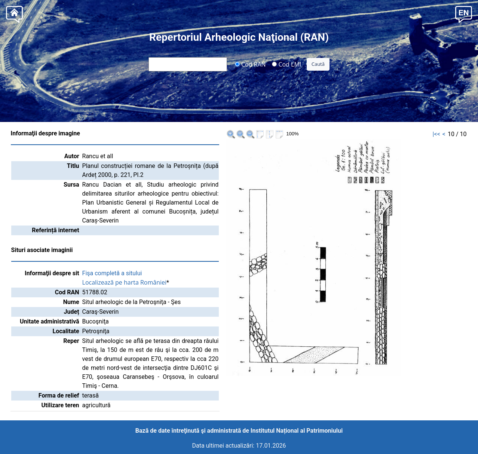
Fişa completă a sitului (112, 273)
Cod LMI (286, 64)
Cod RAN (250, 64)
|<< (436, 134)
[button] (463, 14)
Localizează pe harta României (124, 282)
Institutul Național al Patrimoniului (297, 430)
